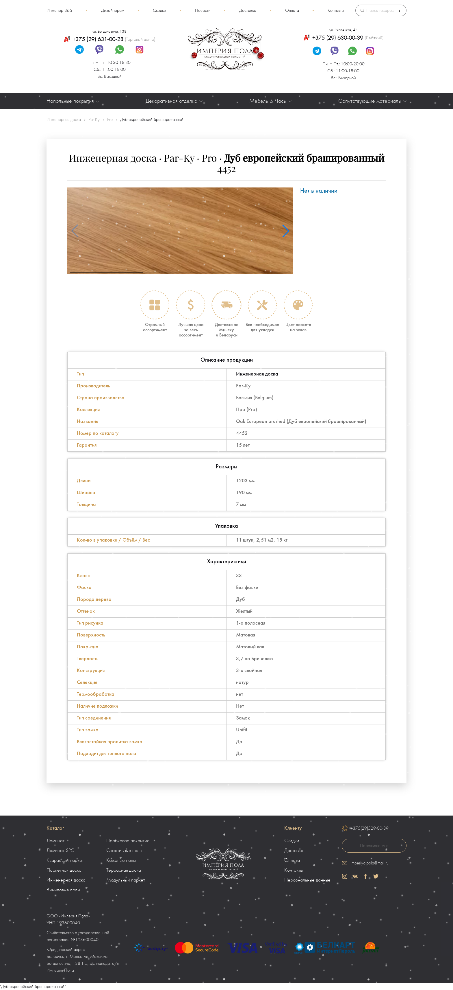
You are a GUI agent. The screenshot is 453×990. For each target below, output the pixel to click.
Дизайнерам (112, 10)
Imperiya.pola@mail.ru (369, 863)
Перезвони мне (374, 845)
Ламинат (55, 841)
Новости (203, 10)
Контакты (336, 10)
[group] (180, 230)
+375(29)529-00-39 (369, 828)
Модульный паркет (125, 880)
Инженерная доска (257, 374)
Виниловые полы (63, 890)
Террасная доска (123, 870)
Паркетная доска (64, 870)
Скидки (159, 10)
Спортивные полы (124, 850)
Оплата (292, 10)
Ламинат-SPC (60, 850)
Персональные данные (307, 880)
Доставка (247, 10)
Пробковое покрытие (128, 841)
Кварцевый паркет (65, 860)
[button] (285, 231)
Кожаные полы (121, 860)
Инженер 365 (59, 10)
